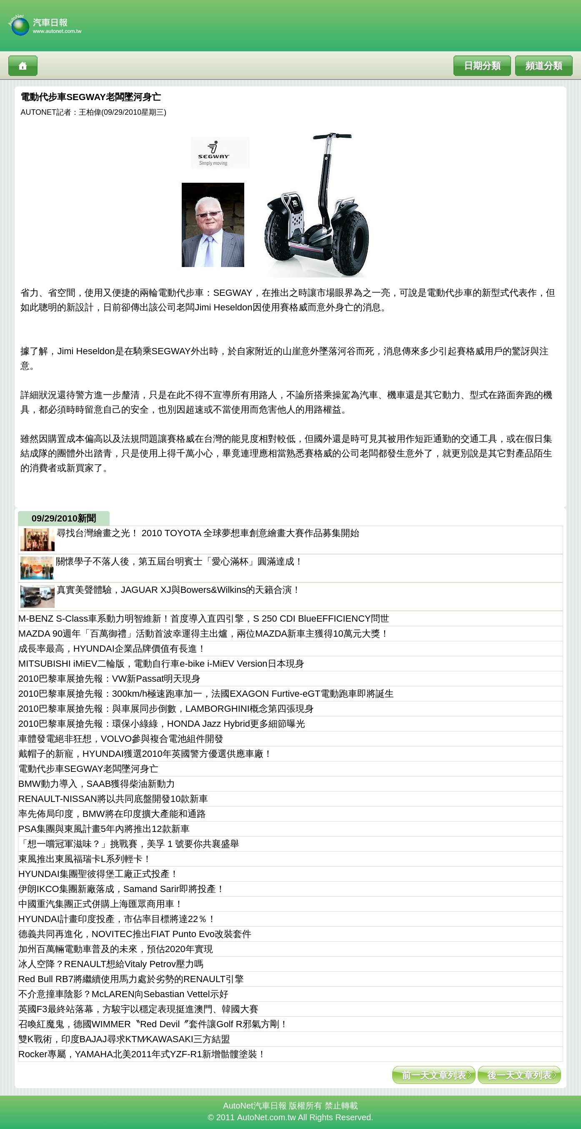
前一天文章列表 (434, 1075)
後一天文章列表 (519, 1075)
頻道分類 (544, 65)
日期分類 (482, 65)
